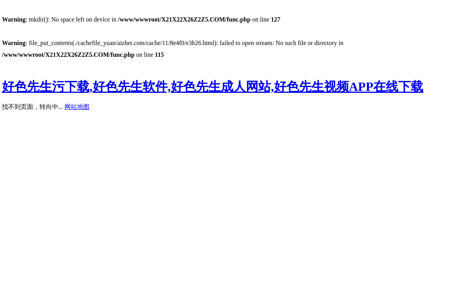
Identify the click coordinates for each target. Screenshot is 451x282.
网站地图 (76, 106)
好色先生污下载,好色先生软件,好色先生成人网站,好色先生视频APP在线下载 (212, 87)
